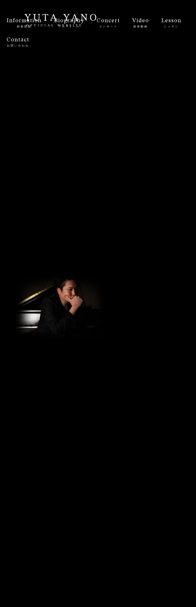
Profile (123, 279)
